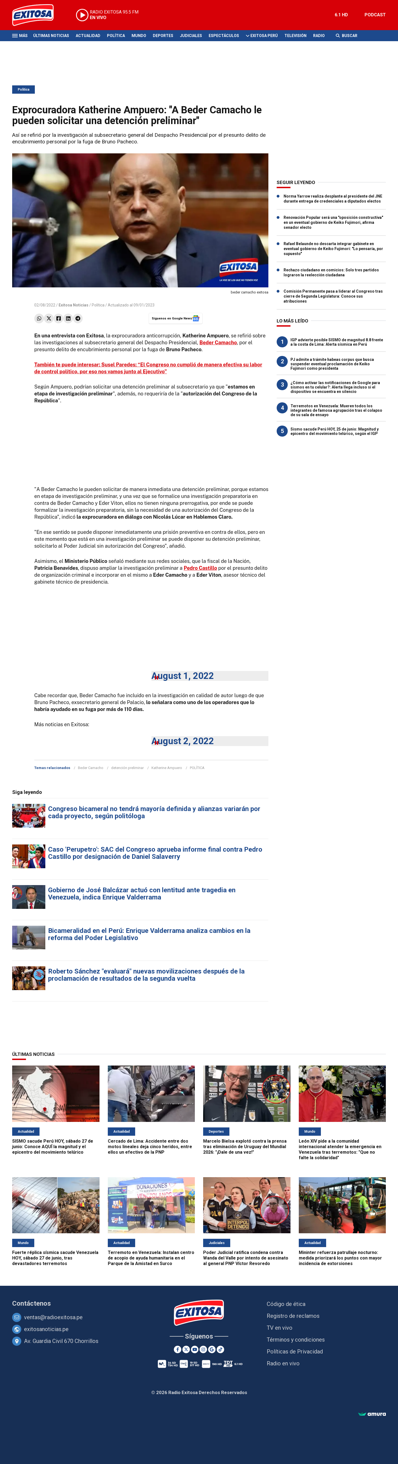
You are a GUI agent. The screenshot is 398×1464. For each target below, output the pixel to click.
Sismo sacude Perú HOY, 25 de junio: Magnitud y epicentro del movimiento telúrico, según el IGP (334, 431)
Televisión (295, 35)
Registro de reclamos (293, 1316)
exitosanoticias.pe (46, 1329)
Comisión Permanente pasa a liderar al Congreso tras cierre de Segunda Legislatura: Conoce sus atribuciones (333, 296)
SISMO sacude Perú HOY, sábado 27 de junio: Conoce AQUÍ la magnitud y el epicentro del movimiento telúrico (52, 1146)
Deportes (163, 35)
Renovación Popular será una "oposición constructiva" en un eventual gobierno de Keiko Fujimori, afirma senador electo (333, 222)
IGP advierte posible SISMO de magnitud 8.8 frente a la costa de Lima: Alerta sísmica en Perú (336, 342)
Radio (319, 35)
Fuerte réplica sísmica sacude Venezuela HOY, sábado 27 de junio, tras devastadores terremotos (55, 1258)
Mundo (139, 35)
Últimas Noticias (51, 35)
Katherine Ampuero (166, 768)
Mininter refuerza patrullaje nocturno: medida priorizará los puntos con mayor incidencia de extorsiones (340, 1258)
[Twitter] (186, 1349)
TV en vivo (279, 1327)
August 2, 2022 (182, 741)
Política (116, 35)
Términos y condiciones (296, 1339)
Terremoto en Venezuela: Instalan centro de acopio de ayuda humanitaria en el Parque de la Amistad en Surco (151, 1258)
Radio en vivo (283, 1363)
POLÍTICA (197, 768)
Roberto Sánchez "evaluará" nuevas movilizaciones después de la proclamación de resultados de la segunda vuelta (146, 974)
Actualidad (88, 35)
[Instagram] (203, 1349)
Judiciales (191, 35)
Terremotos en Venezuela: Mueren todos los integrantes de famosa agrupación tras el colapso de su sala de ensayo (336, 410)
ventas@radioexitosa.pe (53, 1317)
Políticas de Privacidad (295, 1351)
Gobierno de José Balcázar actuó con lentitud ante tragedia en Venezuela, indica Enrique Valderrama (141, 893)
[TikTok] (220, 1349)
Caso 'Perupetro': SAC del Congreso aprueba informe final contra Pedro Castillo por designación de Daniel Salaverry (155, 853)
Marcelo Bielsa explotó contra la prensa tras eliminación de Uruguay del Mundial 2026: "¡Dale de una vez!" (245, 1146)
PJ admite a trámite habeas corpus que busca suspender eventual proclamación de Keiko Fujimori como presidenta (332, 364)
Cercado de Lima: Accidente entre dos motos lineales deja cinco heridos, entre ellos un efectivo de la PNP (150, 1146)
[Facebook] (177, 1349)
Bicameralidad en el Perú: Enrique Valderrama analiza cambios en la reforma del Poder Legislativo (149, 934)
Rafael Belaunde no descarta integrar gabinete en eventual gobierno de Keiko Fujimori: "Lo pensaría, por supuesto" (333, 249)
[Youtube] (194, 1349)
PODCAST (375, 14)
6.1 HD (341, 14)
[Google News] (212, 1349)
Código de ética (286, 1304)
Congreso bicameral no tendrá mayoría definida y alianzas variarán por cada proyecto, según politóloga (154, 812)
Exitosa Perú (264, 35)
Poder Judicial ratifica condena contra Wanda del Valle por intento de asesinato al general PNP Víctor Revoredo (245, 1258)
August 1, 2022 (182, 675)
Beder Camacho (90, 768)
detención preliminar (127, 768)
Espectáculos (224, 35)
